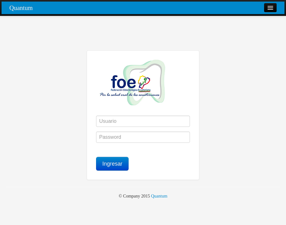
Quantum (21, 7)
